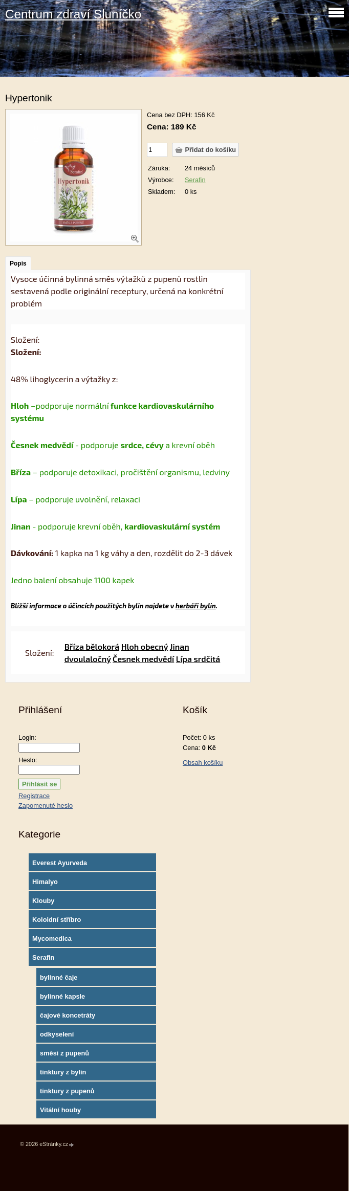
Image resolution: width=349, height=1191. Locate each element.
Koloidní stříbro (56, 919)
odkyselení (57, 1034)
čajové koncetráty (67, 1015)
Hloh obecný (144, 646)
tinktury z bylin (63, 1072)
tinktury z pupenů (67, 1091)
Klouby (43, 901)
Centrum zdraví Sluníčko (73, 14)
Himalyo (45, 882)
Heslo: (27, 760)
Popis (18, 263)
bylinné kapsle (62, 996)
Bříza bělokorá (92, 646)
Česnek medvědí (143, 659)
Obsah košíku (203, 762)
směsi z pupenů (64, 1053)
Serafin (195, 180)
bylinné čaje (58, 977)
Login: (27, 737)
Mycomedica (52, 938)
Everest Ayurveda (59, 863)
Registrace (34, 796)
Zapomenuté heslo (45, 805)
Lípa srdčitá (198, 659)
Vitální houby (60, 1110)
